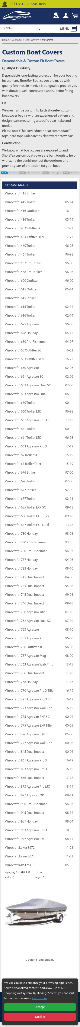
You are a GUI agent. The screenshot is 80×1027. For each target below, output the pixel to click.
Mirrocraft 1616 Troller (19, 315)
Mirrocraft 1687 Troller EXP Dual (26, 525)
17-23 (69, 228)
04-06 (69, 560)
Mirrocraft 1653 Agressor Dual (25, 394)
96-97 (69, 804)
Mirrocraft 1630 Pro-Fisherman (26, 342)
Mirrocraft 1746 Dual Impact (24, 603)
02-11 (69, 499)
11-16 (69, 682)
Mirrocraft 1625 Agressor (21, 324)
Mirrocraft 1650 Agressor (21, 368)
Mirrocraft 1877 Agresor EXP (24, 795)
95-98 (69, 586)
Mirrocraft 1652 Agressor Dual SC (27, 385)
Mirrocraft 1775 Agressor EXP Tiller (28, 725)
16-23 (69, 350)
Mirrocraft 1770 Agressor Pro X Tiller (29, 691)
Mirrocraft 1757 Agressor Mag (25, 656)
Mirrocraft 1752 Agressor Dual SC (27, 621)
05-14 (69, 202)
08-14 (69, 813)
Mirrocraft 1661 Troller (19, 429)
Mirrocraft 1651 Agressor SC (23, 377)
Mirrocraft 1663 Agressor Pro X (25, 446)
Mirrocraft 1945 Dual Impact (24, 813)
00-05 (69, 725)
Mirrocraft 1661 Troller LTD (23, 438)
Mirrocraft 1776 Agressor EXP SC (26, 734)
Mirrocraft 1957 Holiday (21, 821)
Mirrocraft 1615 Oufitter (21, 289)
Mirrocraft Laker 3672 (19, 848)
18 (67, 830)
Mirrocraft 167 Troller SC (21, 455)
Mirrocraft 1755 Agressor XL (23, 638)
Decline (40, 1016)
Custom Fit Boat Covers (25, 40)
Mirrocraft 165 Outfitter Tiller (24, 359)
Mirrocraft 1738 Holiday (21, 568)
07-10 (69, 612)
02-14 (69, 307)
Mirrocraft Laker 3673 (19, 856)
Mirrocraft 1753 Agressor (21, 629)
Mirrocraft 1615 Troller (19, 307)
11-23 (69, 848)
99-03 (69, 595)
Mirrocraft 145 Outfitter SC (22, 228)
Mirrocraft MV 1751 (17, 865)
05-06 (69, 734)
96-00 (69, 281)
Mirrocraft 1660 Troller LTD (23, 411)
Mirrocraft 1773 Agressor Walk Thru (29, 708)
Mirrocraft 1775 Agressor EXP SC (26, 717)
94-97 (69, 342)
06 (67, 394)
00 (67, 403)
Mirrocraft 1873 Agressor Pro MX (27, 786)
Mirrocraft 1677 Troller (19, 499)
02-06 (69, 368)
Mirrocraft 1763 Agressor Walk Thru (29, 664)
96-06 (69, 263)
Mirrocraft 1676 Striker (20, 472)
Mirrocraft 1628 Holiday (21, 333)
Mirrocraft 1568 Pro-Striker (23, 272)
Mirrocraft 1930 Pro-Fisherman (26, 804)
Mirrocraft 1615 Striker (20, 298)
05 (67, 865)
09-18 (69, 507)
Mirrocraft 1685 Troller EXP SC (25, 507)
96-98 (69, 246)
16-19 (69, 691)
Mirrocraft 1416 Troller (19, 219)
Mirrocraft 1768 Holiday (21, 682)
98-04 (69, 821)
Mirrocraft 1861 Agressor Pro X (25, 760)
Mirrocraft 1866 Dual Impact (24, 778)
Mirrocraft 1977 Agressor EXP (24, 839)
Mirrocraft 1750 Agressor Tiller (25, 612)
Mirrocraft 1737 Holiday (21, 560)
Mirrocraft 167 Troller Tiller (22, 464)
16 (67, 211)
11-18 (69, 673)
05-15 (69, 333)
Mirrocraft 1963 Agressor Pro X (25, 830)
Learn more (39, 998)
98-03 (69, 534)
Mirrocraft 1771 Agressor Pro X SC (27, 699)
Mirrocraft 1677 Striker (20, 490)
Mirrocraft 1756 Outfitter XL (23, 647)
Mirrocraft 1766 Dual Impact (24, 673)
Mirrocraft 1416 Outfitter (21, 211)
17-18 (69, 778)
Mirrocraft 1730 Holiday (21, 534)
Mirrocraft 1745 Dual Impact (24, 577)
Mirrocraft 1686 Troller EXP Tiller (26, 516)
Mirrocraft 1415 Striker (20, 193)
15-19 (69, 455)
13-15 (69, 664)
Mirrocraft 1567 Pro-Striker (23, 263)
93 (67, 542)
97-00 (69, 472)
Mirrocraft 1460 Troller (19, 246)
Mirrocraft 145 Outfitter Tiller (24, 237)
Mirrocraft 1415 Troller (19, 202)
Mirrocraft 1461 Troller (19, 254)
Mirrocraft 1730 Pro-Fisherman (26, 542)
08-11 (69, 795)
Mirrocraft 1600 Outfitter (21, 281)
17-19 (69, 420)
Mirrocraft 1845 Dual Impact (24, 752)
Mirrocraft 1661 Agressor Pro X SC (27, 420)
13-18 (69, 525)
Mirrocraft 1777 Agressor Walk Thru (29, 743)
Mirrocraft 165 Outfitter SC (22, 350)
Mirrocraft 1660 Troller (19, 403)
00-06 (69, 743)
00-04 (69, 717)
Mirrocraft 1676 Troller (19, 481)
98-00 (69, 656)
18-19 (69, 786)
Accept (40, 1007)
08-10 (69, 568)
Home (5, 40)
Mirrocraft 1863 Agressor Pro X (25, 769)
